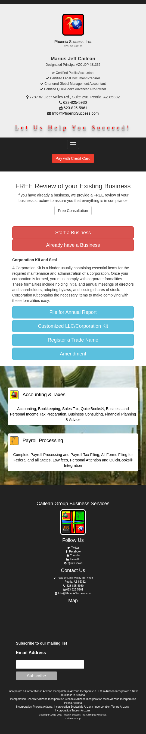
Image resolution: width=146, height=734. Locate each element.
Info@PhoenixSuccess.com (75, 113)
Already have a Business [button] (73, 245)
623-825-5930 (75, 102)
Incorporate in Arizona (66, 691)
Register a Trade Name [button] (73, 340)
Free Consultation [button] (73, 210)
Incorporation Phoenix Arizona (34, 706)
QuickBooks (73, 563)
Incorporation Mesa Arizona (102, 699)
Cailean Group (73, 718)
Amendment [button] (73, 354)
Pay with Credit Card (72, 158)
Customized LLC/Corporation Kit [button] (73, 326)
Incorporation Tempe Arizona (112, 706)
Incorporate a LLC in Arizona (97, 691)
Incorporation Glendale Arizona (66, 699)
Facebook (73, 551)
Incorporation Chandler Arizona (29, 699)
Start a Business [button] (73, 232)
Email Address (31, 652)
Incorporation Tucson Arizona (72, 710)
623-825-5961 (75, 108)
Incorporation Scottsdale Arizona (73, 706)
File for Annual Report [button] (73, 312)
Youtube (73, 555)
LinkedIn (73, 559)
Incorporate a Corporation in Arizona (30, 691)
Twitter (73, 547)
